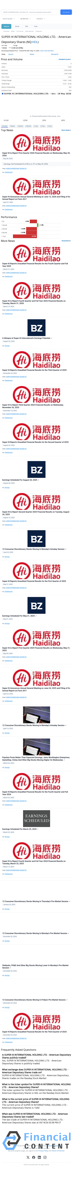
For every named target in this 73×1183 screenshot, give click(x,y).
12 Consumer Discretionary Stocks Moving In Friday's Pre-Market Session (34, 1000)
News (12, 31)
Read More (66, 241)
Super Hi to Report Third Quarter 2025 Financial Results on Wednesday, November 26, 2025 (33, 406)
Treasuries (38, 31)
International (29, 31)
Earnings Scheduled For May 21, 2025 (19, 616)
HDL (35, 42)
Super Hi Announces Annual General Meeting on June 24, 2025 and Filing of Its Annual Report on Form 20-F (36, 689)
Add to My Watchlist (47, 51)
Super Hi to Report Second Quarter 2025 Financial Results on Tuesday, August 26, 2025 (35, 513)
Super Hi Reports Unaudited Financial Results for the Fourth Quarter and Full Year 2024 (35, 793)
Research (54, 54)
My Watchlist (24, 19)
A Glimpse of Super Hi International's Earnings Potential (27, 338)
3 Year (43, 126)
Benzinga (7, 346)
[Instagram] (45, 1157)
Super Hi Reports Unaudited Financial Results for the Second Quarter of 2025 (35, 442)
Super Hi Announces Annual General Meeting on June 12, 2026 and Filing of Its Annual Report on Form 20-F (36, 198)
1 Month (20, 126)
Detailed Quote (64, 59)
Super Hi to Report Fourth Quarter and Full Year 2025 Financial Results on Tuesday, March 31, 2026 (34, 302)
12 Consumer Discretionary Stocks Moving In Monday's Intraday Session (34, 549)
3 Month (28, 126)
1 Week (12, 126)
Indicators (39, 19)
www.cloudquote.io (53, 1146)
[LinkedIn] (39, 1157)
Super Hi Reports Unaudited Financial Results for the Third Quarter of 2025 (34, 370)
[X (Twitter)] (28, 1157)
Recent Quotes (7, 19)
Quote (10, 54)
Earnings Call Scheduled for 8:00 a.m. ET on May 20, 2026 (26, 164)
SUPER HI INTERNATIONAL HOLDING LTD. (16, 168)
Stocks (17, 26)
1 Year (36, 126)
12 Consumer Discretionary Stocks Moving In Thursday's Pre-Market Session (36, 901)
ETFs (26, 26)
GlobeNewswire (8, 172)
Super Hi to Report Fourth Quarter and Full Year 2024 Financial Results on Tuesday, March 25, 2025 (34, 862)
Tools (35, 26)
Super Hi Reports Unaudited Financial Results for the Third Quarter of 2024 (34, 1032)
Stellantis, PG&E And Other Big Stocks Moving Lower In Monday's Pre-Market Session (35, 966)
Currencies (19, 31)
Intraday (4, 126)
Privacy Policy (43, 1151)
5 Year (50, 126)
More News (65, 130)
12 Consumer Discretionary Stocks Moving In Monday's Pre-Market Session (35, 933)
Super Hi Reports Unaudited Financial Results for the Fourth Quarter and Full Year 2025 (35, 264)
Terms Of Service (58, 1151)
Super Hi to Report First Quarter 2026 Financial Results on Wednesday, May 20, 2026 (36, 154)
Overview (6, 31)
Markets (6, 26)
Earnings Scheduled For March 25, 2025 (20, 829)
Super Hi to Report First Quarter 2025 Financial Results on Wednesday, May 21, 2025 (36, 649)
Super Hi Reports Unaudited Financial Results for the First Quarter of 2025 (34, 581)
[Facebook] (33, 1157)
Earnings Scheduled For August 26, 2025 (20, 480)
